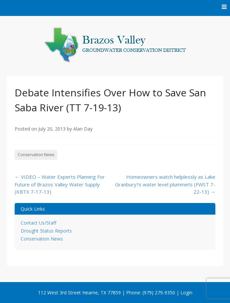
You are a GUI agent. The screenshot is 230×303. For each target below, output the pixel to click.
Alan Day (83, 129)
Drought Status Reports (46, 231)
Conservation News (36, 154)
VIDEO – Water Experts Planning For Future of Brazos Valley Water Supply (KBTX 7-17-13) (60, 184)
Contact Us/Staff (38, 223)
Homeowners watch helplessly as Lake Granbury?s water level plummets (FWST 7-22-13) (165, 184)
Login (186, 292)
